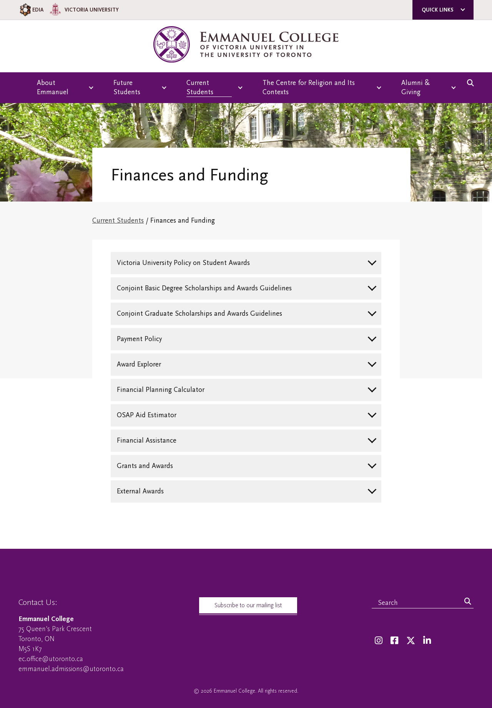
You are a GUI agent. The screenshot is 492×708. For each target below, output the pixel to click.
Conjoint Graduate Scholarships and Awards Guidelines (199, 314)
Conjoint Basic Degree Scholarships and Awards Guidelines (204, 288)
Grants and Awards (145, 466)
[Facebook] (394, 641)
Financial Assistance (146, 440)
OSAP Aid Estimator (146, 415)
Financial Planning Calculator (160, 390)
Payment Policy (139, 339)
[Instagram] (379, 641)
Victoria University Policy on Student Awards (183, 263)
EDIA (30, 10)
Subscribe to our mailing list (248, 605)
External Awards (140, 491)
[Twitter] (410, 641)
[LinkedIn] (427, 641)
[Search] (468, 601)
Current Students (118, 221)
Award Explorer (139, 364)
